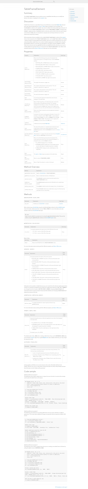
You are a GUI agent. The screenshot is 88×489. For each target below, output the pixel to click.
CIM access (39, 46)
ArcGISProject (61, 208)
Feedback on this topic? (62, 486)
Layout (42, 18)
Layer (40, 26)
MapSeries (45, 337)
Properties (73, 15)
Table (44, 26)
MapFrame (59, 24)
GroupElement (64, 134)
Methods (72, 18)
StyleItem (42, 173)
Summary (72, 11)
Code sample (73, 20)
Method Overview (74, 17)
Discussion (73, 13)
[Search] (54, 1)
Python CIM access (57, 246)
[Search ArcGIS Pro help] (43, 2)
